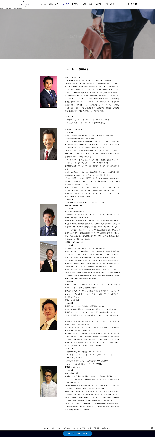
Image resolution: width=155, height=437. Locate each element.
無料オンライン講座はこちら (77, 433)
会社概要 (98, 4)
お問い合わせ (109, 4)
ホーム (43, 4)
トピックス (65, 4)
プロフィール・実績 (79, 4)
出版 (90, 4)
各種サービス (53, 4)
